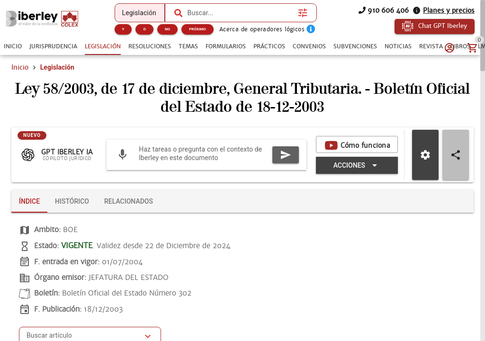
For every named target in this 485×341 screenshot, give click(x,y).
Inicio (19, 67)
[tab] (13, 46)
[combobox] (241, 12)
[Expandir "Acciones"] (357, 165)
